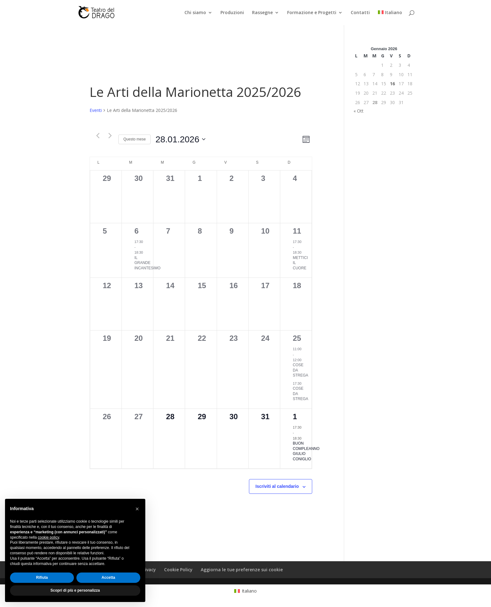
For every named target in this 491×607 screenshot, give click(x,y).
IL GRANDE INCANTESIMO (147, 263)
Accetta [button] (108, 577)
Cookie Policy (178, 570)
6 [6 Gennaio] (136, 231)
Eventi (96, 110)
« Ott (359, 111)
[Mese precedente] (97, 136)
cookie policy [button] (48, 537)
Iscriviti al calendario (277, 486)
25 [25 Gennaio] (297, 338)
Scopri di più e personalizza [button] (75, 590)
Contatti (360, 12)
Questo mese (134, 139)
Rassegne (262, 12)
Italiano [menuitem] (249, 591)
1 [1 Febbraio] (295, 416)
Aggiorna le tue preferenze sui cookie (242, 570)
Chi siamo (195, 12)
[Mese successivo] (110, 136)
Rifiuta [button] (42, 577)
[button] (137, 509)
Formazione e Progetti (311, 12)
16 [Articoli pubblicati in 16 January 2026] (392, 84)
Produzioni (232, 12)
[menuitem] (390, 17)
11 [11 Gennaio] (297, 231)
